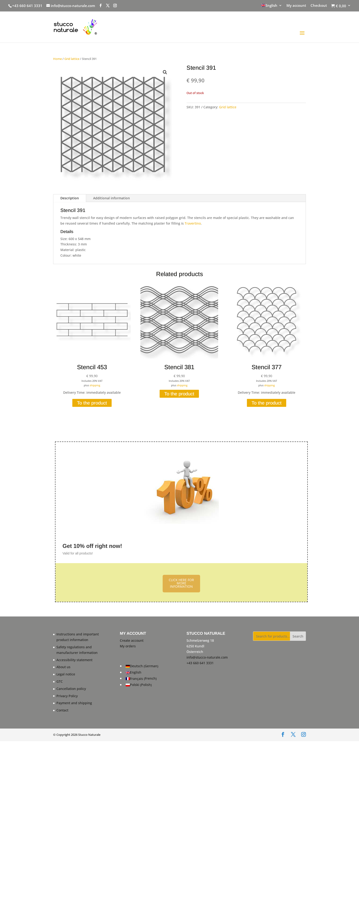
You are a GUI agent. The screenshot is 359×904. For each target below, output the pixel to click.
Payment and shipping (74, 703)
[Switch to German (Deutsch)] (142, 666)
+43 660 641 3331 (27, 5)
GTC (59, 681)
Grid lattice (71, 59)
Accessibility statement (74, 660)
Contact (62, 710)
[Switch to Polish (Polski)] (142, 685)
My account (296, 6)
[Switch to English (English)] (142, 672)
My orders (128, 646)
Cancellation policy (71, 688)
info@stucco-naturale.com (207, 657)
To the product (92, 402)
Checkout (319, 6)
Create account (131, 640)
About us (63, 667)
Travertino (193, 223)
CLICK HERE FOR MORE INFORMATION (181, 583)
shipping (95, 385)
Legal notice (65, 674)
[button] (165, 72)
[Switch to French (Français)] (142, 679)
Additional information (111, 198)
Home (57, 59)
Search (298, 636)
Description (69, 198)
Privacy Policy (67, 696)
